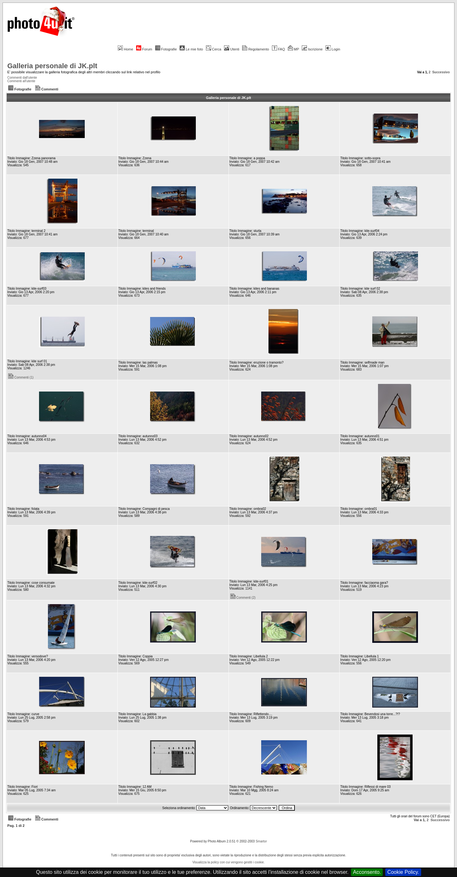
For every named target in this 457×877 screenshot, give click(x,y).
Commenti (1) (21, 377)
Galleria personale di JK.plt (52, 66)
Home (125, 49)
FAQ (278, 49)
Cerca (213, 49)
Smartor (261, 841)
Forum (144, 49)
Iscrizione (312, 49)
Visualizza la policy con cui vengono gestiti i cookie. (228, 862)
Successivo (441, 72)
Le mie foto (191, 49)
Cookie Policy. (403, 872)
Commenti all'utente (21, 81)
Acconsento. (367, 872)
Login (333, 49)
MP (293, 49)
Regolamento (255, 49)
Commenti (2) (243, 597)
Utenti (231, 49)
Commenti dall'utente (22, 77)
